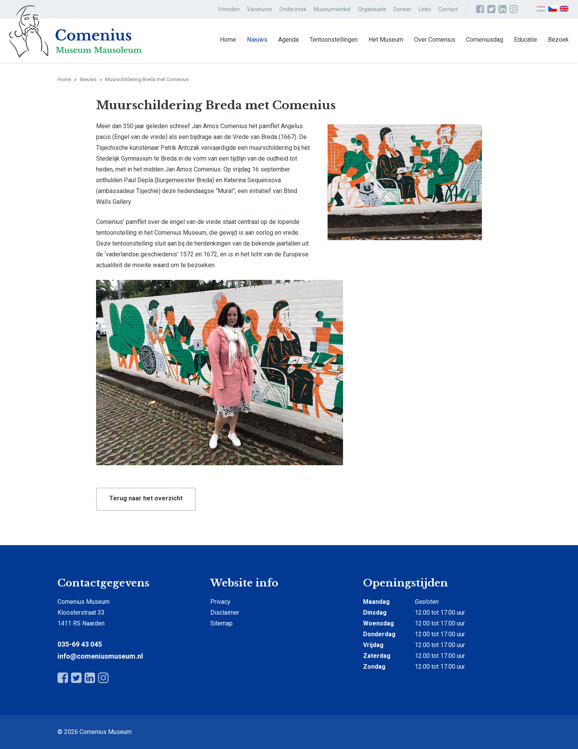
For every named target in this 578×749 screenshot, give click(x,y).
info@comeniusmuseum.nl (100, 656)
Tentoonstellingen (333, 39)
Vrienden (229, 9)
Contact (448, 9)
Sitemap (221, 623)
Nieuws (257, 39)
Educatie (525, 39)
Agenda (288, 39)
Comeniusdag (484, 39)
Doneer (402, 9)
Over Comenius (434, 39)
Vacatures (259, 9)
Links (425, 9)
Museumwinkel (332, 9)
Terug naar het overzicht (146, 498)
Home (228, 39)
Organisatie (372, 9)
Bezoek (558, 39)
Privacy (220, 601)
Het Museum (385, 39)
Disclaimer (224, 612)
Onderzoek (292, 9)
